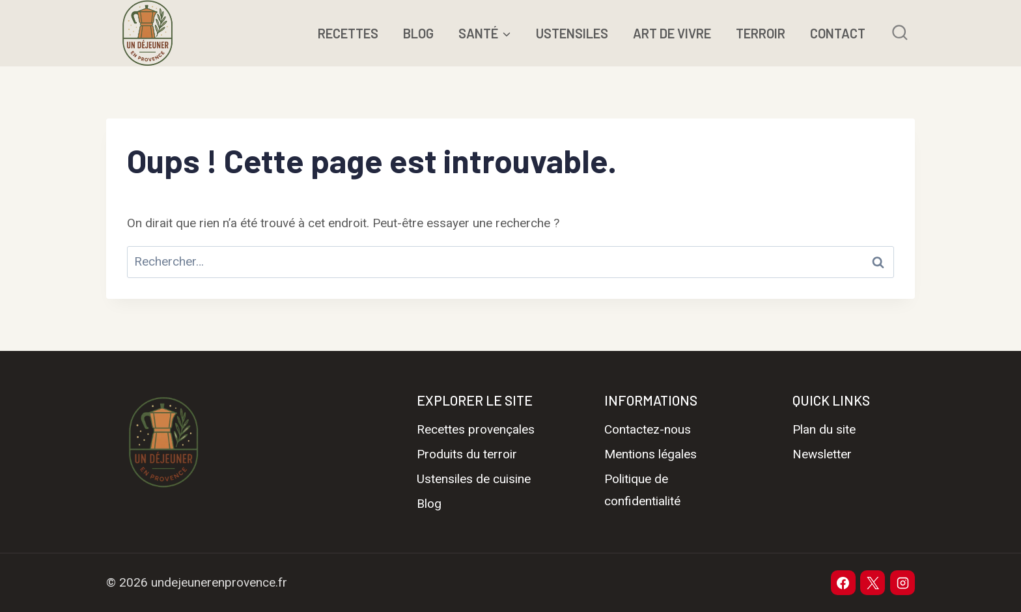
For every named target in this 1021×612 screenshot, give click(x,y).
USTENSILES (572, 33)
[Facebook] (843, 582)
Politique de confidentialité (642, 489)
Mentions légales (650, 454)
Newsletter (822, 454)
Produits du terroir (467, 454)
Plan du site (824, 429)
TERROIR (760, 33)
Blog (429, 503)
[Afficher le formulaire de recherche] (899, 33)
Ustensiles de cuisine (474, 478)
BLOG (418, 33)
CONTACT (837, 33)
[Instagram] (902, 582)
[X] (872, 582)
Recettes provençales (476, 429)
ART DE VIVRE (672, 33)
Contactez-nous (647, 429)
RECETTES (348, 33)
